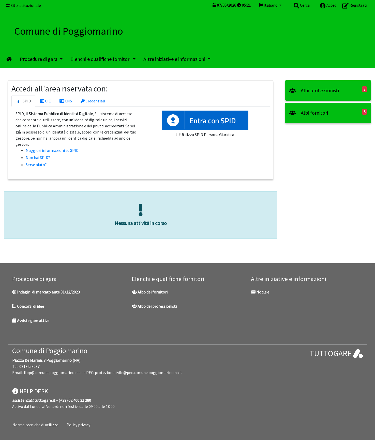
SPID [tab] (23, 101)
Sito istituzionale (26, 5)
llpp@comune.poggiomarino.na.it (53, 372)
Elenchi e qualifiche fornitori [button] (100, 59)
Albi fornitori (308, 113)
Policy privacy (78, 424)
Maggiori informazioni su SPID (52, 150)
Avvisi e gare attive (30, 320)
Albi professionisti (314, 90)
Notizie (260, 292)
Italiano (268, 5)
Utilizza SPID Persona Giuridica (207, 134)
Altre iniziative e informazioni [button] (174, 59)
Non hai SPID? (38, 157)
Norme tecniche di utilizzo (35, 424)
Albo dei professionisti (154, 306)
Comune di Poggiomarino (49, 350)
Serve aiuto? (36, 164)
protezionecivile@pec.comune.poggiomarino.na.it (138, 372)
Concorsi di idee (28, 306)
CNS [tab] (65, 100)
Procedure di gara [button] (39, 59)
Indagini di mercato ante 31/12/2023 (46, 292)
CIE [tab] (45, 100)
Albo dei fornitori (150, 292)
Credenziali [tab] (93, 100)
